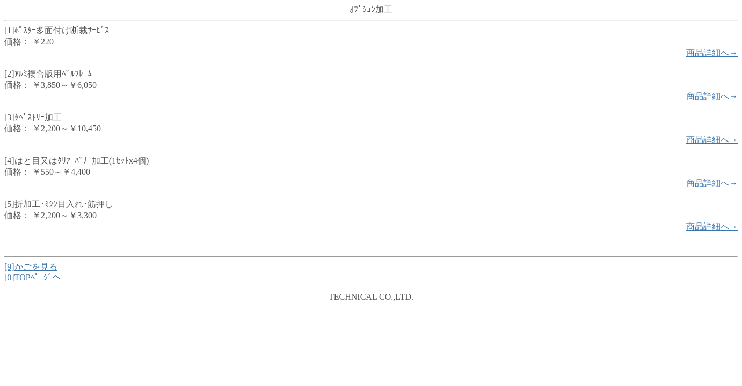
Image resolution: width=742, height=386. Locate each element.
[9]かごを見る (30, 266)
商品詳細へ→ (712, 52)
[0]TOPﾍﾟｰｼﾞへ (32, 277)
